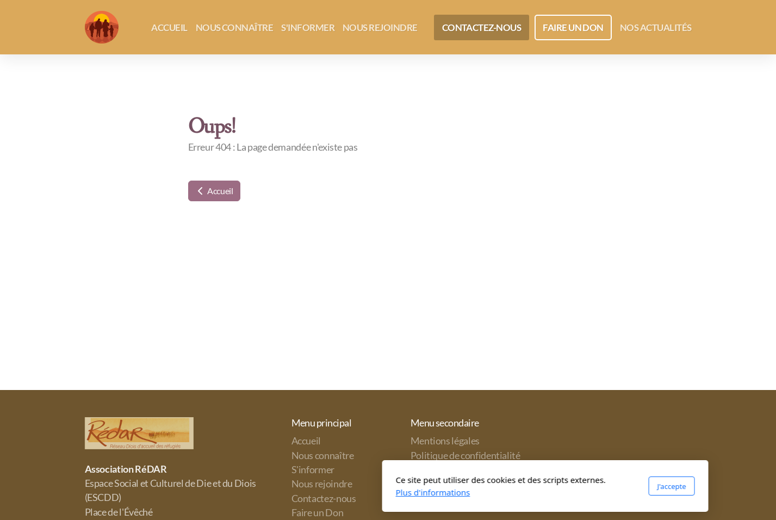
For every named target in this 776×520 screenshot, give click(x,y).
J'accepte (514, 486)
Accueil (214, 190)
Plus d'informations (276, 492)
